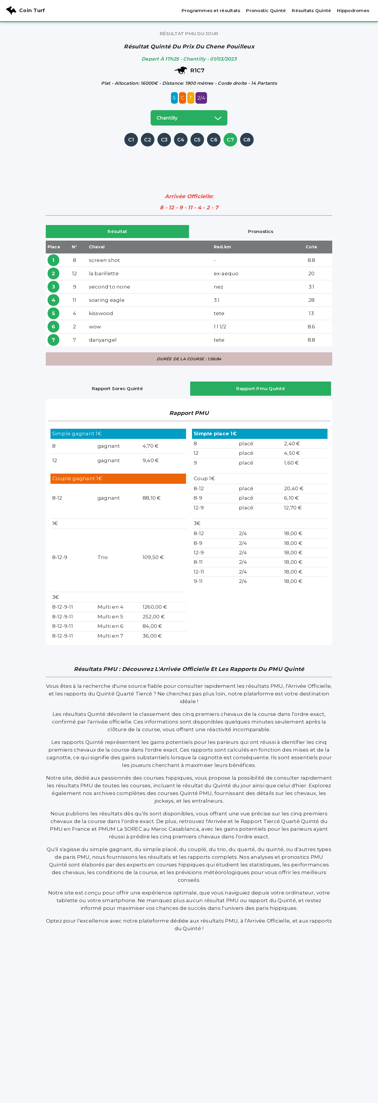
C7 (230, 140)
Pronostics (260, 231)
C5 (197, 140)
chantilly (189, 117)
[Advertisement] (189, 161)
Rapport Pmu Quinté (260, 388)
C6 (213, 140)
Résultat (117, 231)
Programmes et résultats (211, 10)
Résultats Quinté (311, 10)
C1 (131, 140)
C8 (247, 140)
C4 (181, 140)
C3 (164, 140)
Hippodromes (353, 10)
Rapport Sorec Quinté (117, 388)
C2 (147, 140)
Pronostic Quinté (266, 10)
